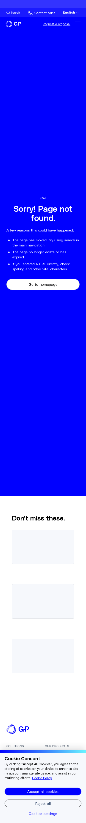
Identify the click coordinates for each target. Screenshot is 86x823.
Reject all (43, 803)
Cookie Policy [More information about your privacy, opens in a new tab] (42, 778)
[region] (43, 786)
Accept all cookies (43, 791)
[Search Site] (13, 12)
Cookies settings (43, 813)
